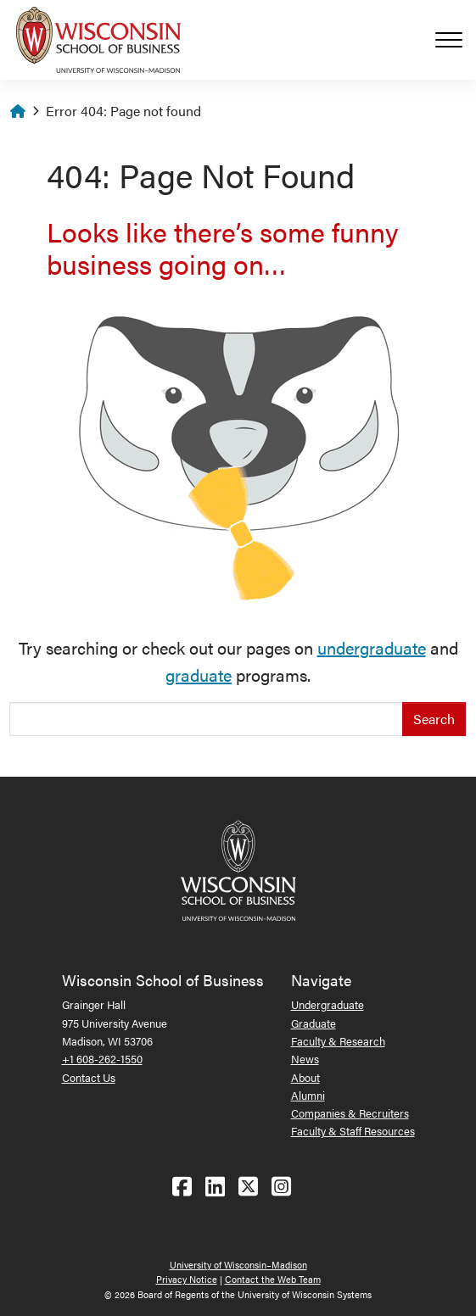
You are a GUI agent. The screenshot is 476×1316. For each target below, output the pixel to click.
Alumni (308, 1095)
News (305, 1059)
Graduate (313, 1023)
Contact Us (88, 1077)
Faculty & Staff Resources (353, 1131)
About (305, 1077)
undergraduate (371, 647)
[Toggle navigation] (455, 40)
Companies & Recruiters (350, 1113)
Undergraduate (327, 1004)
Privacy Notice (186, 1279)
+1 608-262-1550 (102, 1059)
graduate (198, 674)
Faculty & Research (338, 1041)
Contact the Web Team (273, 1279)
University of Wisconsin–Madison (238, 1264)
